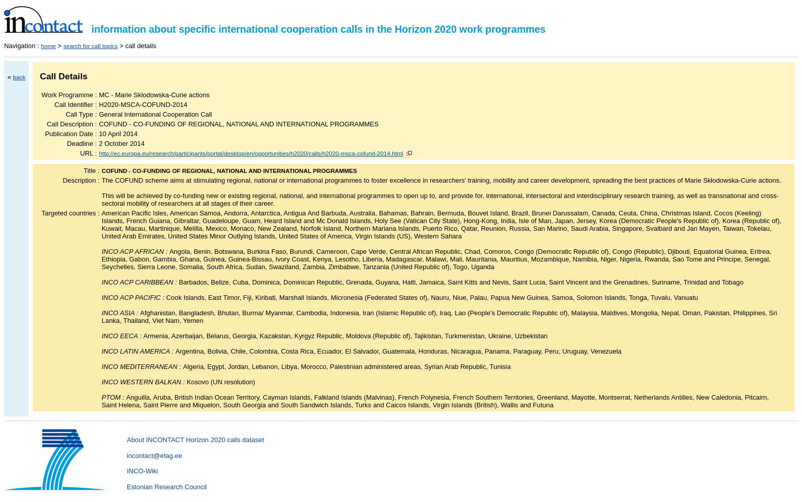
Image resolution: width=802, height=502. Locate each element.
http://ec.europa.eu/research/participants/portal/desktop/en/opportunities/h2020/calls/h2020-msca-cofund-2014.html (251, 153)
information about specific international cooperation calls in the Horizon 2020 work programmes (275, 29)
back (19, 77)
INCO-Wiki (142, 471)
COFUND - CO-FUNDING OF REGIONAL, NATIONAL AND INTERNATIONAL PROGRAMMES (229, 170)
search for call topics (90, 45)
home (48, 45)
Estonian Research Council (167, 487)
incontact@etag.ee (154, 456)
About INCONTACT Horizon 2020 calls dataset (195, 440)
